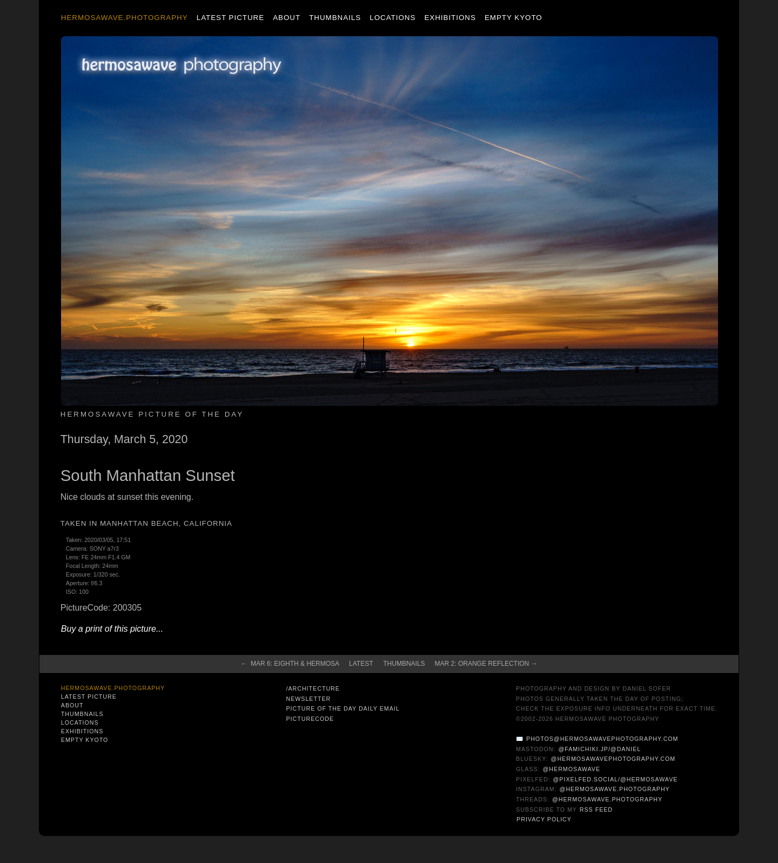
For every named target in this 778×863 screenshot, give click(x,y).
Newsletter (308, 698)
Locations (392, 18)
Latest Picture (230, 18)
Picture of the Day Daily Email (342, 708)
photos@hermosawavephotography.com (602, 738)
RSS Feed (596, 809)
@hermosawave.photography (615, 789)
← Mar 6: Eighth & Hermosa (289, 663)
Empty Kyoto (513, 18)
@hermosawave (572, 769)
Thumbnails (335, 18)
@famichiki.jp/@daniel (599, 749)
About (286, 18)
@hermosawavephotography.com (613, 758)
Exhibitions (449, 18)
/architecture (312, 688)
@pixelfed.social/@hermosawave (615, 779)
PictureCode (310, 718)
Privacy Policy (544, 819)
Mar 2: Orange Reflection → (486, 663)
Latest (361, 663)
